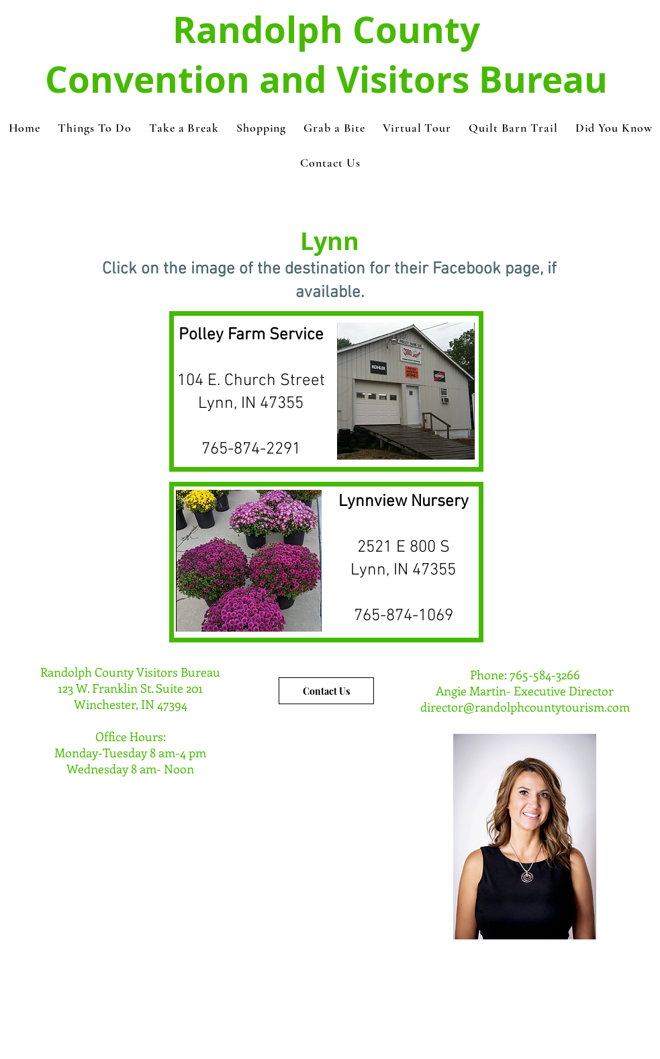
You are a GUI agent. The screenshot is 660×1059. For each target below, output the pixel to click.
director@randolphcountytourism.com (525, 707)
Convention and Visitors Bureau (326, 79)
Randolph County (326, 29)
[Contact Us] (326, 690)
